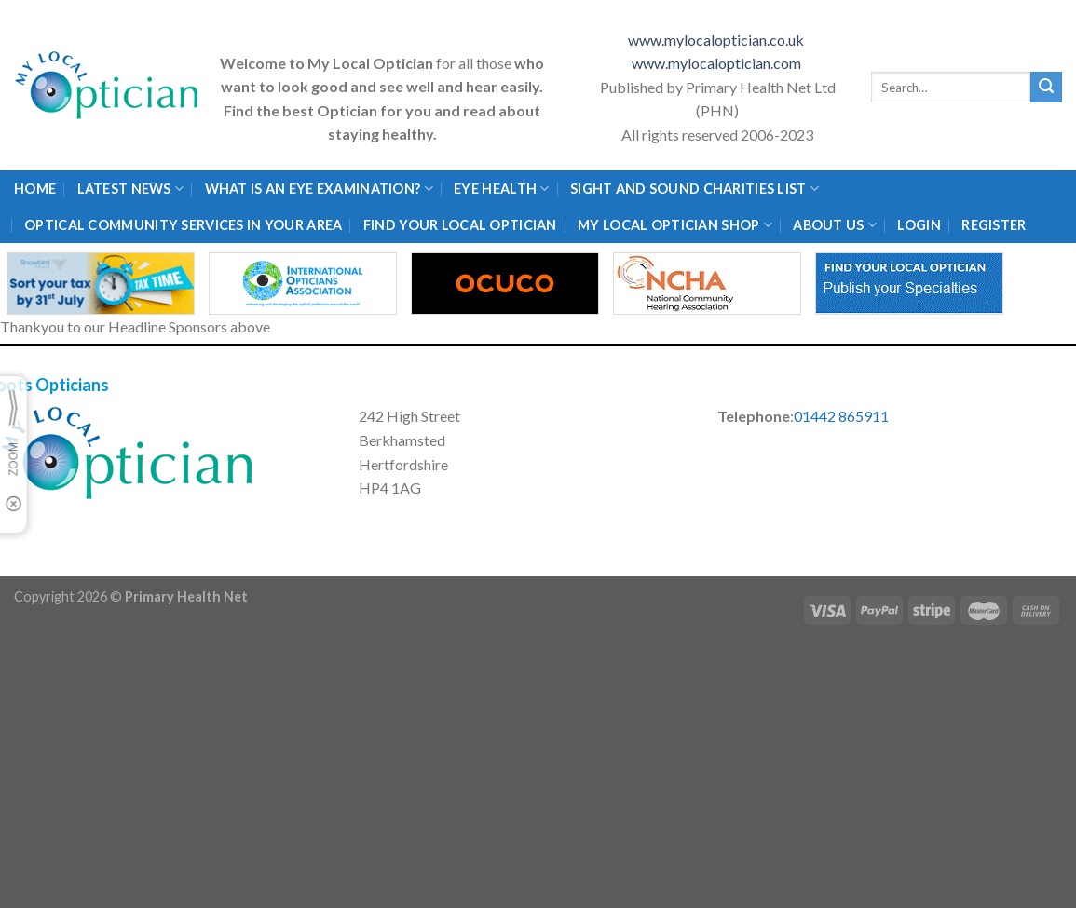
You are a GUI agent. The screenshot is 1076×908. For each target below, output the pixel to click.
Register (993, 225)
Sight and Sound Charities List (694, 188)
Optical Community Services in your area (183, 225)
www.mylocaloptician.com (718, 63)
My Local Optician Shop (675, 225)
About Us (835, 225)
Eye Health (501, 188)
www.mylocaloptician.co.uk (717, 39)
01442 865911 (841, 416)
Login (918, 225)
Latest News (130, 188)
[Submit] (1046, 87)
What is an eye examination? (319, 188)
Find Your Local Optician (460, 225)
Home (35, 189)
